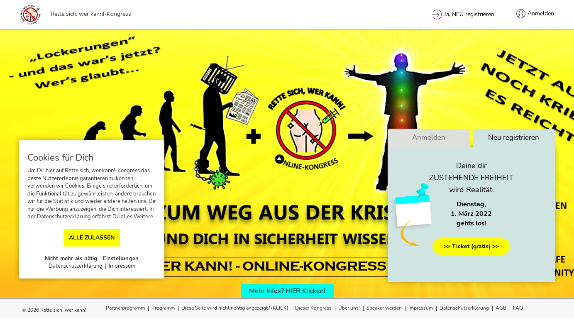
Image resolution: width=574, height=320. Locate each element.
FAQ (518, 308)
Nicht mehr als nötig (71, 258)
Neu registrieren (513, 138)
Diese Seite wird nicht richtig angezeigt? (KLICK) (234, 308)
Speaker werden (384, 308)
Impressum (420, 308)
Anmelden (428, 138)
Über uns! (349, 308)
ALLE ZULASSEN (92, 238)
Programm (163, 308)
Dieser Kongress (313, 308)
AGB (501, 308)
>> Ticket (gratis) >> (471, 246)
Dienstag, (471, 204)
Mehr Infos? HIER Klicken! (287, 291)
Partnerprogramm (125, 308)
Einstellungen (121, 258)
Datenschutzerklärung (464, 308)
